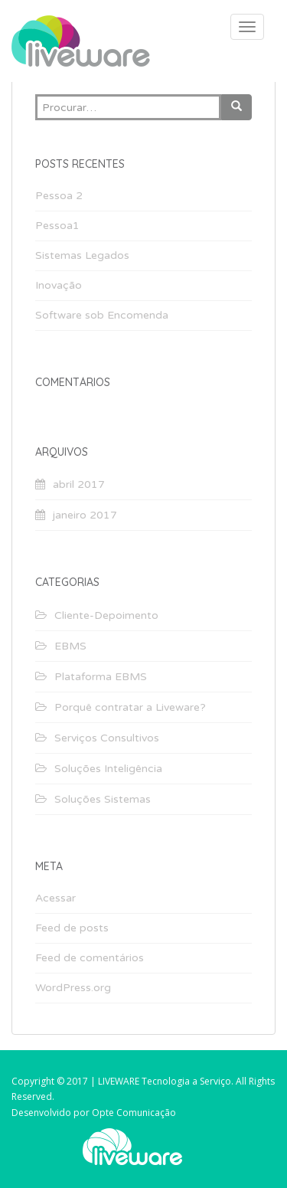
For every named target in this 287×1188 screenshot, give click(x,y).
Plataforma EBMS (100, 676)
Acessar (55, 898)
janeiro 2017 (85, 515)
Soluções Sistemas (102, 799)
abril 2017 (79, 484)
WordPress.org (73, 987)
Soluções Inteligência (108, 768)
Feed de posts (72, 927)
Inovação (58, 285)
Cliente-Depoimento (106, 615)
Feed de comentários (89, 957)
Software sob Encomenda (101, 315)
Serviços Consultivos (106, 738)
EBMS (70, 646)
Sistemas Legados (82, 255)
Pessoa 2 (59, 195)
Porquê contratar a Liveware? (130, 707)
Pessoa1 (57, 225)
